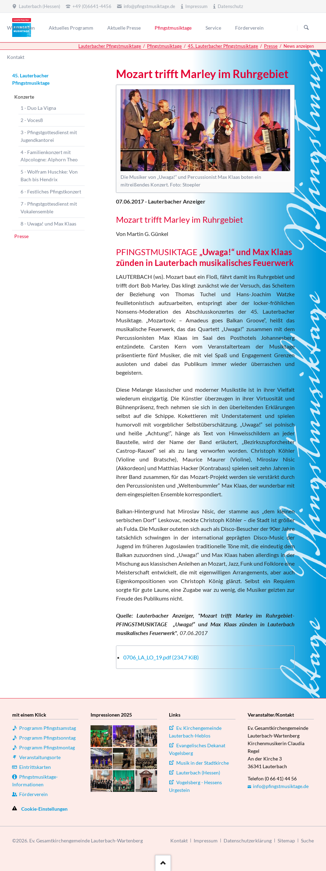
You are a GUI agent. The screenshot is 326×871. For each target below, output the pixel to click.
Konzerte (24, 97)
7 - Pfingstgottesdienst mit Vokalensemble (49, 207)
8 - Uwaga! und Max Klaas (48, 224)
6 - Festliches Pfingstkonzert (51, 191)
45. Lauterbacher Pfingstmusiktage (223, 46)
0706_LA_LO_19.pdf (161, 657)
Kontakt (179, 840)
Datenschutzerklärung (248, 840)
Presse (271, 46)
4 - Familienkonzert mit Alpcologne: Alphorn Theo (49, 156)
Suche (307, 840)
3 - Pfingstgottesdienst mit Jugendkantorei (49, 136)
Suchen (306, 28)
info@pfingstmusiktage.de (281, 786)
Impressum (206, 840)
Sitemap (286, 840)
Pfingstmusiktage (164, 46)
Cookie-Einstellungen (44, 809)
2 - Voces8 (32, 120)
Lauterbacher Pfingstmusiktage (109, 46)
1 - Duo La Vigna (38, 108)
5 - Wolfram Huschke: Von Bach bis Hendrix (49, 175)
